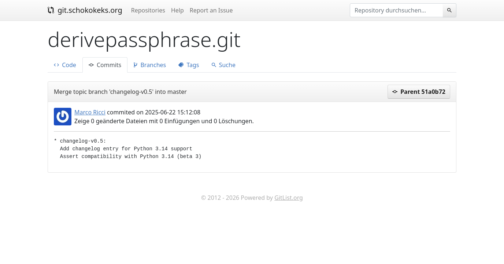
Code (65, 65)
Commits (105, 65)
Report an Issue (211, 10)
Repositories (148, 10)
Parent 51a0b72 (418, 92)
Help (177, 10)
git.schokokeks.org (85, 10)
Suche (224, 65)
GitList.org (288, 198)
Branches (150, 65)
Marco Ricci (89, 112)
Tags (188, 65)
